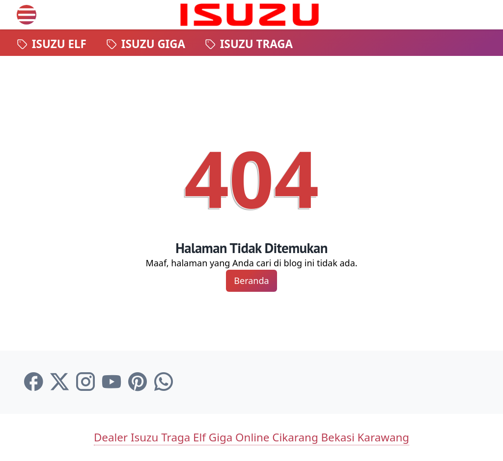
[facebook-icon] (33, 382)
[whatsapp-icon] (163, 382)
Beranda (251, 280)
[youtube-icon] (111, 382)
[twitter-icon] (59, 382)
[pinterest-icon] (137, 382)
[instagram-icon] (85, 382)
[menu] (26, 15)
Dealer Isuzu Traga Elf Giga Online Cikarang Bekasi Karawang (251, 437)
